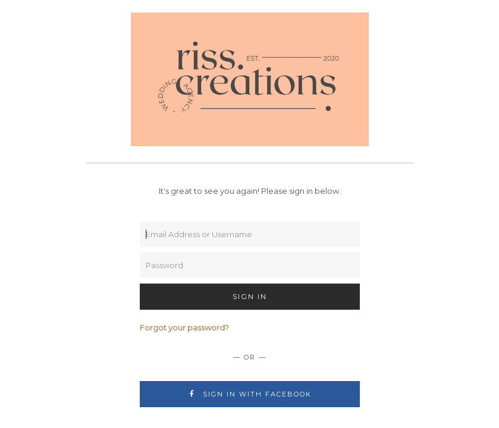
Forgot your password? (184, 327)
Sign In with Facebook (249, 394)
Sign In (250, 296)
